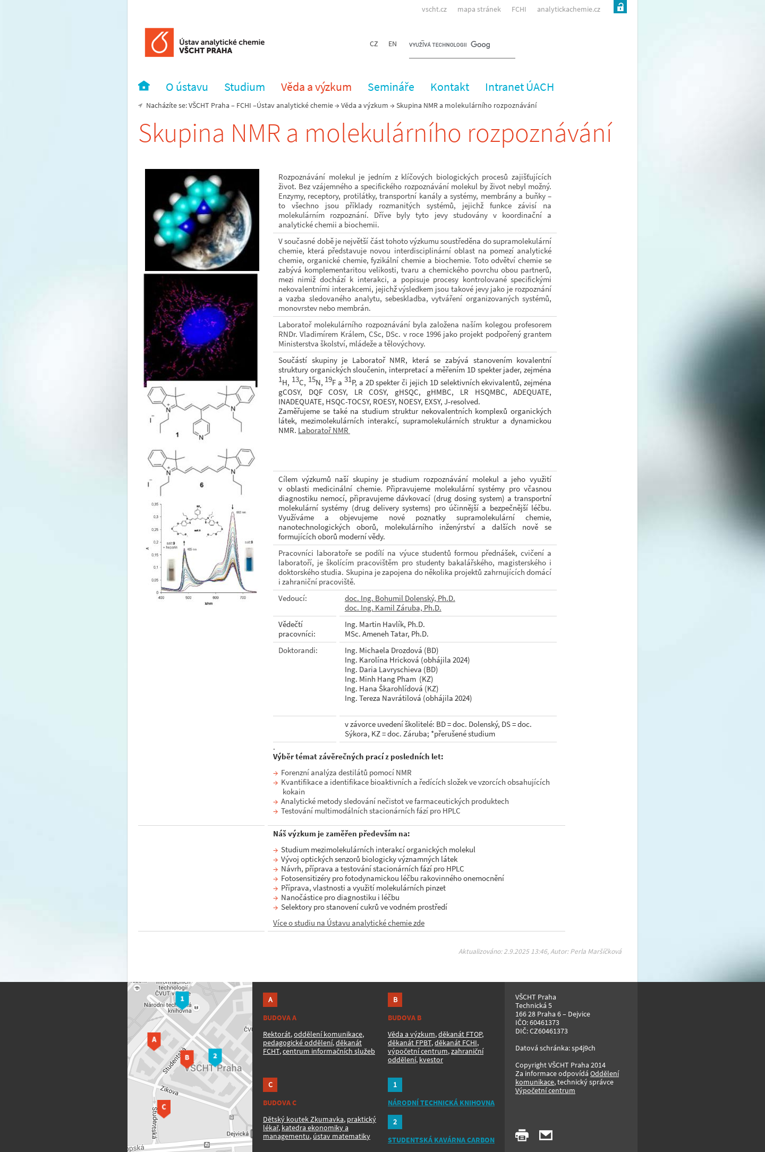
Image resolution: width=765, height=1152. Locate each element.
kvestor (431, 1059)
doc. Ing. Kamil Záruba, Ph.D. (393, 608)
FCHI (519, 9)
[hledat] (449, 45)
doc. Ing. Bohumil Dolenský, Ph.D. (400, 598)
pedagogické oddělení (298, 1042)
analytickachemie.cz (568, 9)
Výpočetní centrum (545, 1090)
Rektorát (277, 1034)
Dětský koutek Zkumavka (303, 1119)
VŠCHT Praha (209, 105)
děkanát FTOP (460, 1034)
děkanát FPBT (409, 1042)
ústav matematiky (341, 1136)
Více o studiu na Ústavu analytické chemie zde (348, 923)
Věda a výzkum (364, 105)
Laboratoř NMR (324, 430)
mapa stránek (479, 9)
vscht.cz (434, 9)
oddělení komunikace (328, 1034)
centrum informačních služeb (329, 1051)
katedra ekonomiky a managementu (305, 1132)
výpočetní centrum (418, 1051)
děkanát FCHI (456, 1042)
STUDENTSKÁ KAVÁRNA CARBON (441, 1140)
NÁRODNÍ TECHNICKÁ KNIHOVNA (441, 1102)
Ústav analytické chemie (295, 105)
